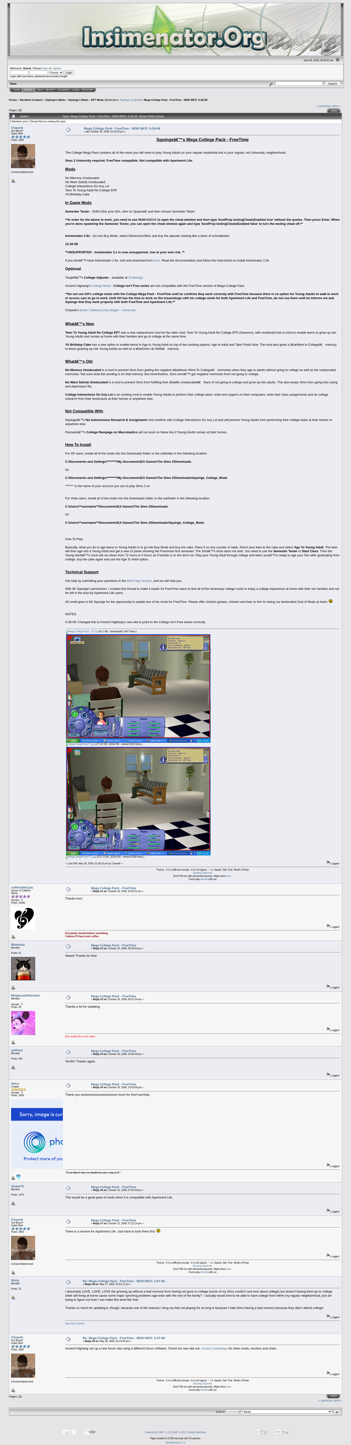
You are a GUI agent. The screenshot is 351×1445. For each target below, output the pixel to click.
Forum (28, 90)
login (45, 68)
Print (334, 111)
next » (336, 106)
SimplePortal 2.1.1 (175, 1442)
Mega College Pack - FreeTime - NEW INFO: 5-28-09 (175, 99)
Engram (135, 99)
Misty (15, 1280)
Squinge (125, 99)
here (157, 260)
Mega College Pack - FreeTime (113, 888)
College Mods (101, 286)
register (56, 68)
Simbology (135, 277)
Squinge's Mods (56, 99)
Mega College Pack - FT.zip (82, 631)
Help (40, 90)
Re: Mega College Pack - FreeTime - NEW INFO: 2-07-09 (124, 1281)
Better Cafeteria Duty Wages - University (107, 310)
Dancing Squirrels (202, 873)
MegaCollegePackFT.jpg (80, 744)
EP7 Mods (97, 99)
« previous (324, 106)
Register (87, 90)
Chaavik (17, 128)
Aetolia (204, 879)
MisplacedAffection (25, 995)
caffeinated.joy (22, 887)
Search (50, 90)
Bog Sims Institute (75, 1323)
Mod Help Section (139, 581)
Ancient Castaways (214, 1348)
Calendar (63, 90)
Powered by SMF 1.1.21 (158, 1432)
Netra (15, 1083)
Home (16, 90)
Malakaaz (18, 944)
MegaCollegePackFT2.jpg (81, 856)
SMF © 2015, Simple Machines (189, 1432)
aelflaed (17, 1050)
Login (75, 90)
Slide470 (17, 1186)
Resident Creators (31, 99)
